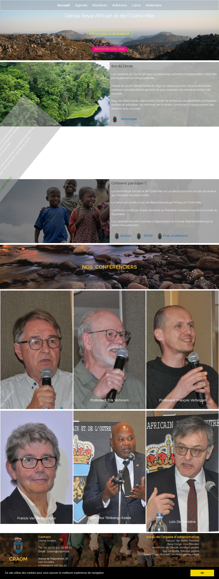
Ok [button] (202, 573)
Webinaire (154, 5)
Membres (99, 5)
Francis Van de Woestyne (36, 518)
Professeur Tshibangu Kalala (109, 518)
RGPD (148, 235)
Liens (136, 5)
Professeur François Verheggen (183, 400)
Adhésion (119, 5)
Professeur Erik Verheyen (109, 400)
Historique (129, 119)
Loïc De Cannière (182, 522)
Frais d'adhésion (175, 235)
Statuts (126, 235)
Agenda (81, 5)
